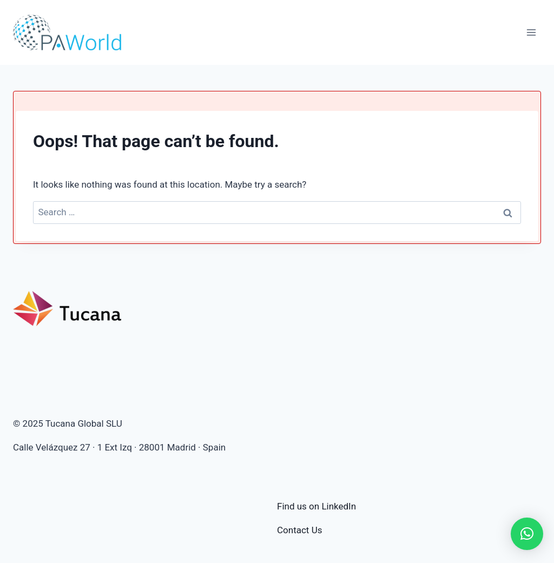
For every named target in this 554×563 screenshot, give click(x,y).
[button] (527, 534)
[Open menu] (531, 32)
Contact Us (299, 530)
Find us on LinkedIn (316, 506)
